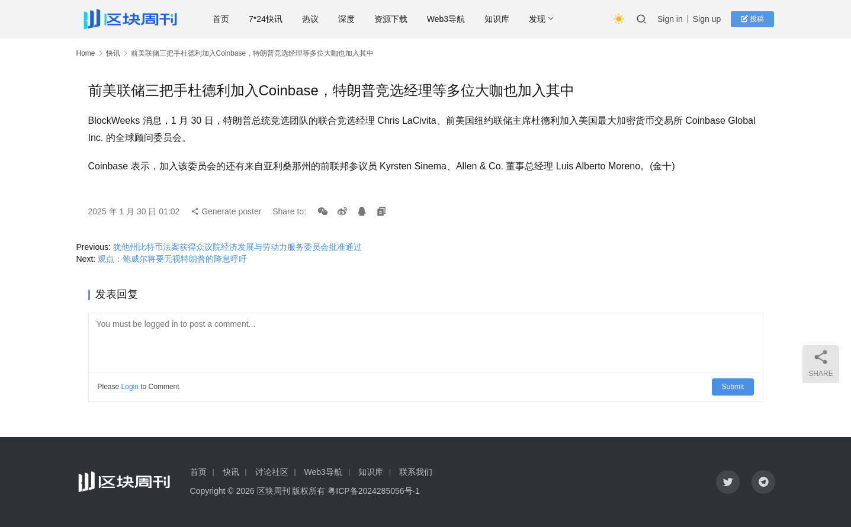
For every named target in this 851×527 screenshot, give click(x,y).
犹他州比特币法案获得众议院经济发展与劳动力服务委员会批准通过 (237, 247)
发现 (539, 19)
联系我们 (415, 472)
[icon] (728, 482)
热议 (312, 19)
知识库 (499, 19)
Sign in (672, 19)
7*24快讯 (268, 19)
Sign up (709, 19)
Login (130, 387)
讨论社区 (271, 472)
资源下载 (393, 19)
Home (85, 53)
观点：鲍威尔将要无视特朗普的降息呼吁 (172, 259)
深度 (349, 19)
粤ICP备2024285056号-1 (373, 491)
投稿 (753, 19)
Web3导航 (448, 19)
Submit (733, 387)
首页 (223, 19)
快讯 (113, 53)
